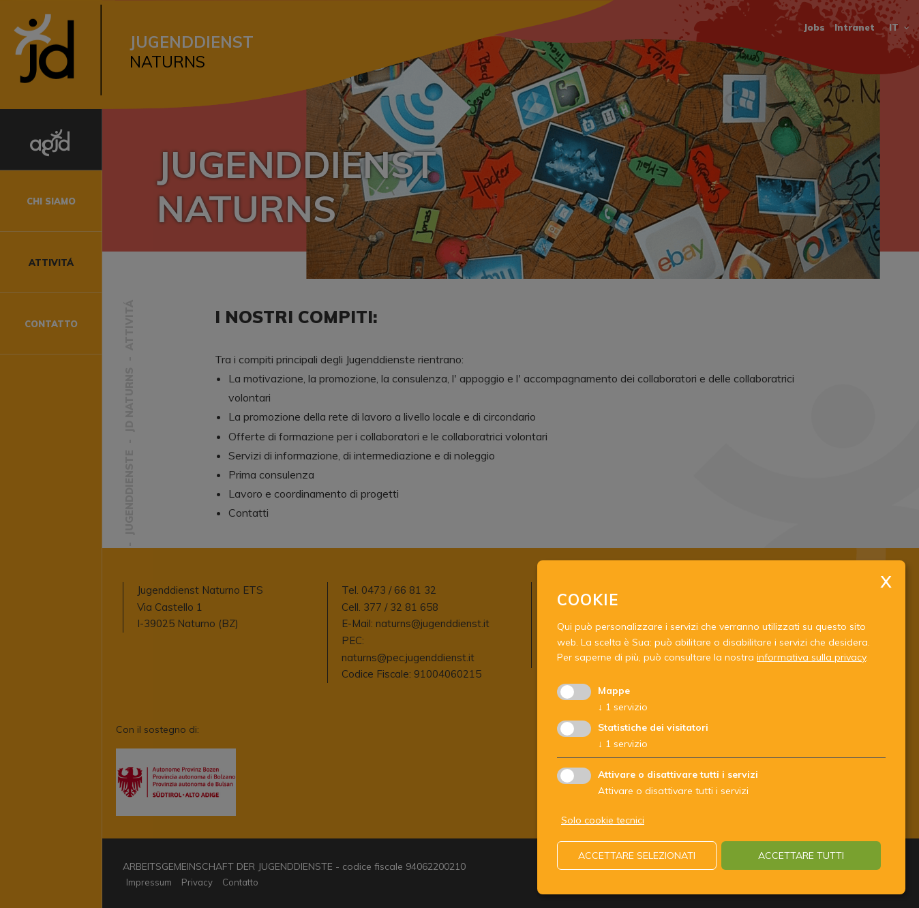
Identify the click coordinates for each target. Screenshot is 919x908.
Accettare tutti (801, 855)
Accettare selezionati (636, 855)
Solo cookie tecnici (602, 820)
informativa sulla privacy (811, 657)
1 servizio (623, 707)
